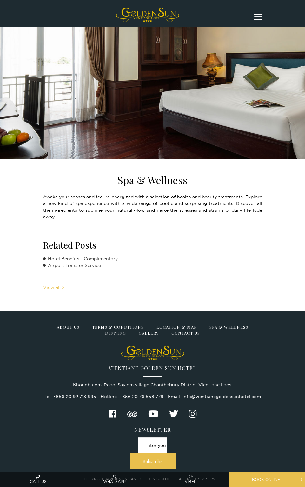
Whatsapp (114, 479)
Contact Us (185, 333)
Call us (38, 479)
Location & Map (176, 327)
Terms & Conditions (118, 327)
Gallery (149, 333)
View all (52, 287)
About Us (68, 327)
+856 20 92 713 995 (74, 396)
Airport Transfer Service (74, 265)
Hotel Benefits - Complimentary (83, 258)
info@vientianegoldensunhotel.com (221, 396)
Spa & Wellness (228, 327)
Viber (190, 479)
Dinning (115, 333)
